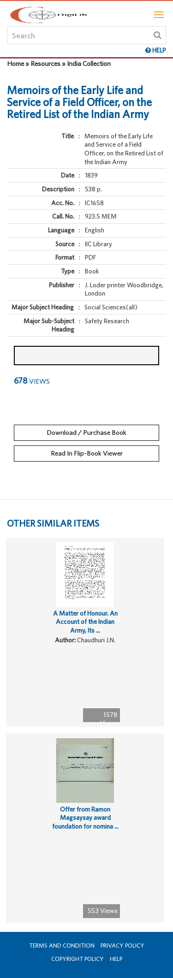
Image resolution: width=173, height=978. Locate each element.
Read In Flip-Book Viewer (87, 453)
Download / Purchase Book (86, 432)
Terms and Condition (62, 945)
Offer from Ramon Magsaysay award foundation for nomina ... (85, 818)
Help (116, 958)
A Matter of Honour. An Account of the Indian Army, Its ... (85, 622)
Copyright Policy (77, 958)
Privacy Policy (122, 945)
